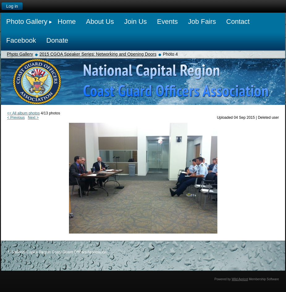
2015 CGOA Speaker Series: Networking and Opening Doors (98, 54)
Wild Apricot (240, 279)
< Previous (16, 117)
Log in (12, 6)
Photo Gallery (20, 54)
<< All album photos (23, 113)
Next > (33, 117)
